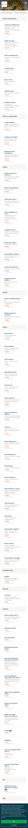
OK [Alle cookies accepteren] (14, 821)
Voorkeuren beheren (5, 814)
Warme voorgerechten (20, 12)
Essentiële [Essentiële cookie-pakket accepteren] (14, 825)
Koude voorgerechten (6, 12)
